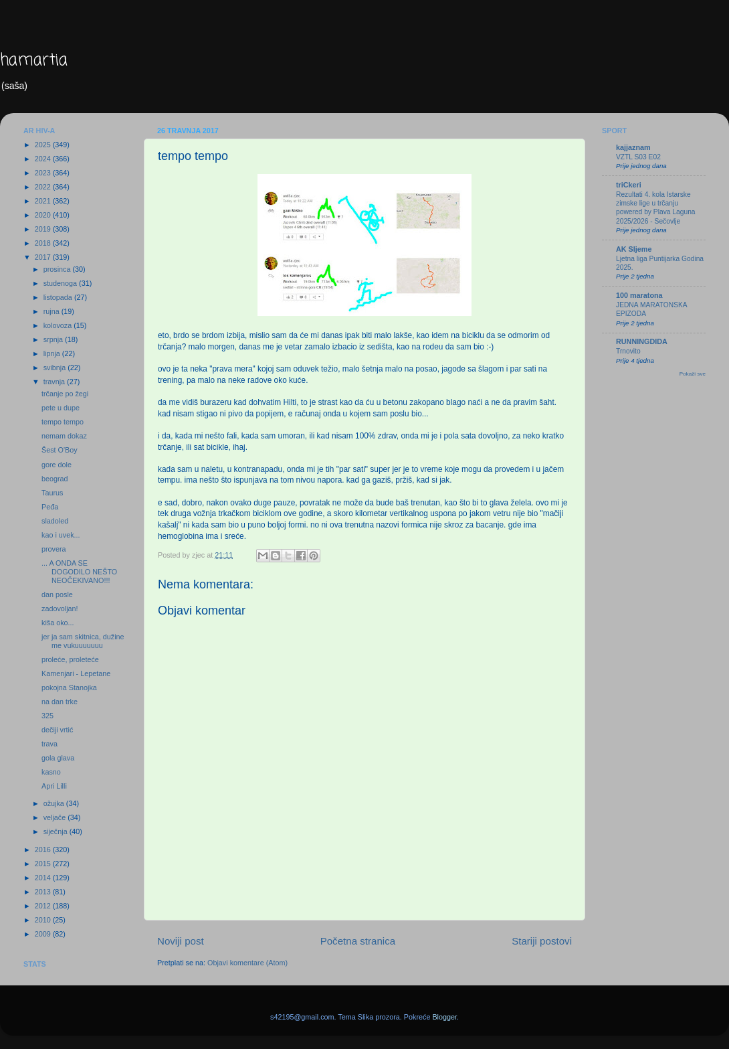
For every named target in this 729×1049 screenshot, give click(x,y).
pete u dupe (60, 408)
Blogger (444, 1017)
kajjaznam (633, 147)
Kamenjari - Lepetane (75, 673)
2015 (44, 864)
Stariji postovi (542, 941)
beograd (54, 479)
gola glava (57, 758)
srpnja (54, 339)
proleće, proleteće (70, 659)
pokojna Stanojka (69, 687)
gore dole (56, 465)
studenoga (61, 283)
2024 (44, 159)
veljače (55, 817)
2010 (44, 920)
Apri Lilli (54, 786)
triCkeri (628, 185)
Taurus (52, 493)
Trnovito (628, 351)
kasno (51, 772)
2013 (44, 892)
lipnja (52, 353)
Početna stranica (358, 941)
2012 (44, 906)
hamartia (34, 60)
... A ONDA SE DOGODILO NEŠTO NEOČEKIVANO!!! (79, 571)
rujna (52, 311)
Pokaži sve (693, 374)
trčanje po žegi (64, 394)
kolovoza (58, 325)
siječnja (56, 831)
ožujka (54, 803)
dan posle (57, 594)
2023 (44, 173)
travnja (55, 382)
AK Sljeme (633, 249)
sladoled (54, 521)
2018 (44, 243)
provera (53, 549)
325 (47, 716)
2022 (44, 187)
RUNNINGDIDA (641, 341)
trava (49, 744)
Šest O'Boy (59, 450)
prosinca (58, 269)
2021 (44, 201)
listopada (58, 297)
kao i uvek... (60, 535)
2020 (44, 215)
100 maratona (639, 295)
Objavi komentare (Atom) (247, 963)
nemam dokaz (64, 436)
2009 (44, 934)
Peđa (49, 507)
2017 (44, 257)
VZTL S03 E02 (638, 157)
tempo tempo (62, 422)
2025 (44, 145)
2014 (44, 878)
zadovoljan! (59, 608)
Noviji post (180, 941)
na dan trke (59, 702)
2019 (44, 229)
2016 (44, 849)
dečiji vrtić (57, 730)
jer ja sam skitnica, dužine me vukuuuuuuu (82, 641)
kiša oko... (57, 623)
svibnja (55, 368)
